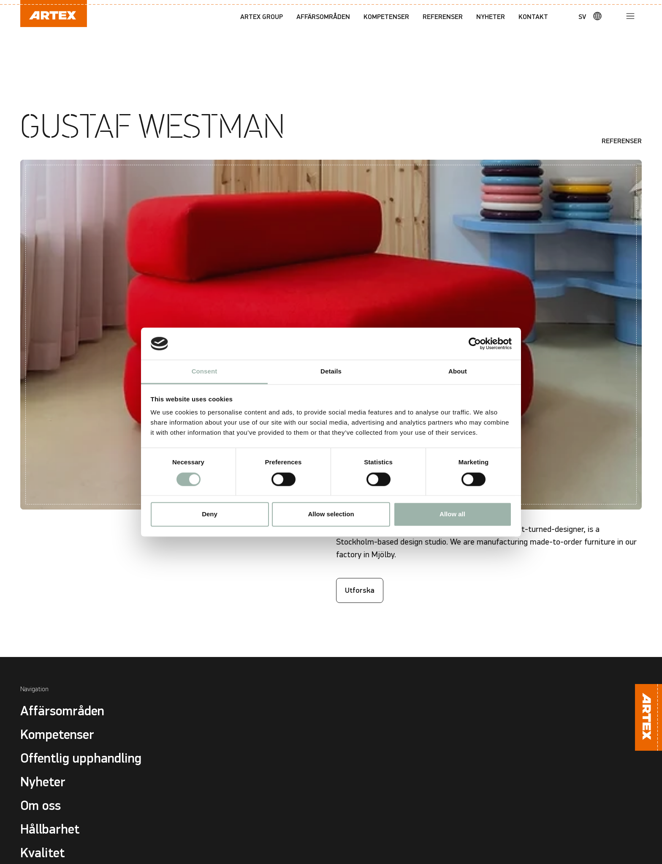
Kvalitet (42, 853)
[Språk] (593, 16)
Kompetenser (386, 17)
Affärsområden (323, 17)
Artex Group (261, 17)
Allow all (452, 514)
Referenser (443, 17)
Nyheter (490, 17)
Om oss (40, 806)
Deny (209, 514)
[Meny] (630, 16)
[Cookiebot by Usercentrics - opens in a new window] (475, 343)
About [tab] (457, 371)
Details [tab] (331, 371)
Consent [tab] (204, 371)
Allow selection (331, 514)
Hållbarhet (49, 829)
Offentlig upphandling (80, 758)
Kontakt (533, 17)
